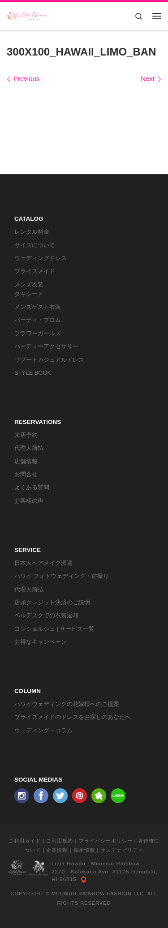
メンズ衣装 (28, 284)
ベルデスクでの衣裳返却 (46, 615)
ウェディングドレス (40, 258)
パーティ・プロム (37, 319)
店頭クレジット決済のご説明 (52, 602)
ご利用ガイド (25, 840)
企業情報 (57, 850)
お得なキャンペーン (40, 641)
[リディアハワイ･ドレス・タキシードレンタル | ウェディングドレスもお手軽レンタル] (27, 15)
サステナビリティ (121, 850)
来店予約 (26, 435)
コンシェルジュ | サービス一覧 (54, 628)
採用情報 (84, 850)
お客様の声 (28, 500)
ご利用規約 (59, 840)
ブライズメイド (34, 271)
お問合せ (26, 474)
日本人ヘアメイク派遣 (43, 563)
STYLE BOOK (32, 372)
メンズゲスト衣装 (37, 307)
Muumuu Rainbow (115, 863)
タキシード (28, 294)
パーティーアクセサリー (46, 346)
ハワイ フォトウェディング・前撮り (61, 576)
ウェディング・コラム (43, 730)
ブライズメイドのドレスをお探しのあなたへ (72, 717)
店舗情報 (26, 461)
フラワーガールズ (37, 333)
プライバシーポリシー (106, 840)
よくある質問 (31, 487)
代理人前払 (28, 448)
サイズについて (34, 245)
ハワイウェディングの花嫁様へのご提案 (66, 704)
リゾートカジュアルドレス (49, 359)
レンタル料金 (31, 231)
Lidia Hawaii (69, 863)
